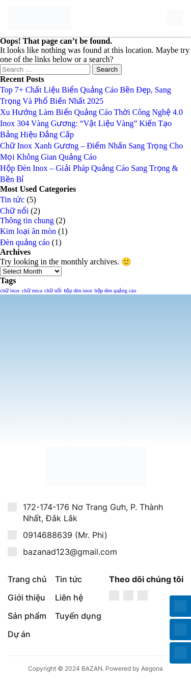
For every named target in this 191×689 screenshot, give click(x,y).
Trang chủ (27, 579)
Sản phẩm (27, 616)
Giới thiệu (26, 597)
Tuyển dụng (78, 616)
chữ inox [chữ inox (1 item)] (10, 290)
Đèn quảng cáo (25, 242)
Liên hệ (69, 597)
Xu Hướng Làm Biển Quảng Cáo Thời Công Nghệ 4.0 (91, 112)
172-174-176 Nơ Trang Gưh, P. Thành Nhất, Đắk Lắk (93, 513)
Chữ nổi (14, 210)
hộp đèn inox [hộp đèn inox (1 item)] (78, 290)
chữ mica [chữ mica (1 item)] (32, 290)
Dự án (19, 634)
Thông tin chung (27, 220)
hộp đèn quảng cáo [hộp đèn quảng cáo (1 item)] (115, 290)
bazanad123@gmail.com (70, 552)
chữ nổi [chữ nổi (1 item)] (53, 290)
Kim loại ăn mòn (28, 231)
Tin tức (12, 199)
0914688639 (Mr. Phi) (65, 535)
